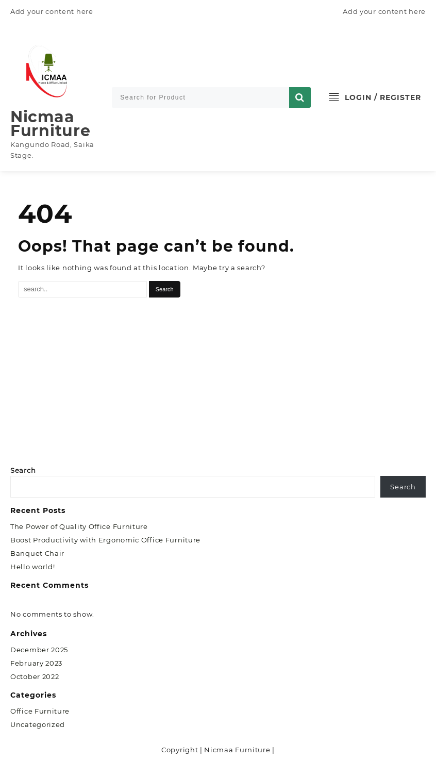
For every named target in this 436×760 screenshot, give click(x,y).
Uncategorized (37, 724)
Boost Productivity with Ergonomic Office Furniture (105, 540)
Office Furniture (40, 711)
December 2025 (39, 650)
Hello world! (32, 567)
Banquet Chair (37, 553)
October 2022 (34, 676)
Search (23, 470)
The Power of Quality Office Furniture (79, 526)
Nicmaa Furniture (50, 123)
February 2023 (36, 663)
